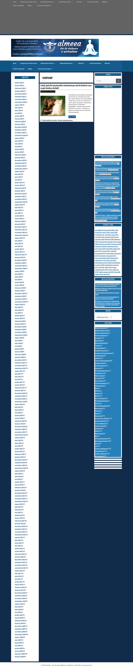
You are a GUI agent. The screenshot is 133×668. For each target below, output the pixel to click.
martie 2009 (19, 651)
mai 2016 (18, 412)
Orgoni (97, 413)
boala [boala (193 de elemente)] (98, 232)
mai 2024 (18, 146)
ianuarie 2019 (19, 324)
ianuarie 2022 (19, 224)
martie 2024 (19, 152)
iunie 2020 (18, 277)
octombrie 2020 (20, 265)
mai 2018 (18, 346)
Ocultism (97, 411)
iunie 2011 (18, 576)
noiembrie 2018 (20, 329)
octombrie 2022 (20, 199)
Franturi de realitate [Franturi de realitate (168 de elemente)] (103, 246)
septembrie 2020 (20, 268)
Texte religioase (99, 451)
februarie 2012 (19, 554)
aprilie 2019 (18, 315)
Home (14, 2)
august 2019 (19, 304)
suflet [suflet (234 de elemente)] (108, 267)
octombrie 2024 (20, 132)
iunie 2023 (18, 177)
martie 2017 (19, 385)
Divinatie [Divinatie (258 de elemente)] (109, 239)
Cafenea (97, 345)
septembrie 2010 (20, 601)
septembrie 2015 (20, 435)
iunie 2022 (18, 210)
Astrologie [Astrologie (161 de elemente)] (106, 230)
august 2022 (19, 204)
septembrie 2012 (20, 534)
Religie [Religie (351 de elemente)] (114, 258)
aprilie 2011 (18, 582)
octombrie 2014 (20, 465)
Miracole (97, 396)
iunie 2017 (18, 376)
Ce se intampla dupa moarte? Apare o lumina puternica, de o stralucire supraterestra (107, 163)
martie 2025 (19, 118)
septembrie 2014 (20, 468)
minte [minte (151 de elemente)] (98, 251)
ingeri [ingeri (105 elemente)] (101, 249)
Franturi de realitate (93, 2)
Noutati (97, 403)
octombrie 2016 (20, 399)
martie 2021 (19, 252)
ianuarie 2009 (19, 656)
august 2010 (19, 604)
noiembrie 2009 (20, 629)
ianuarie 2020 (19, 290)
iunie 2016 (18, 410)
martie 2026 (19, 85)
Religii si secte (99, 433)
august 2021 (19, 238)
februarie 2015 (19, 454)
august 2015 (19, 437)
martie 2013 (19, 518)
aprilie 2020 (18, 282)
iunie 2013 (18, 509)
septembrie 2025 (20, 102)
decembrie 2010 (20, 593)
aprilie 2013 (18, 515)
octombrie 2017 (20, 365)
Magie (96, 388)
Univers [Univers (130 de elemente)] (99, 274)
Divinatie (81, 2)
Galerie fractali (99, 386)
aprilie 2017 (18, 382)
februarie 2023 (19, 188)
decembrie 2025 (20, 94)
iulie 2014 (18, 473)
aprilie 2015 (18, 448)
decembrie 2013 (20, 493)
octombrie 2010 (20, 598)
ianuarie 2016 (19, 423)
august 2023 (19, 171)
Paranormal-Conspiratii (45, 5)
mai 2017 (18, 379)
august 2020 (19, 271)
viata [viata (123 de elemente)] (106, 274)
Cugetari (97, 358)
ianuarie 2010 (19, 623)
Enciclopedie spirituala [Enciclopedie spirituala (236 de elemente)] (107, 242)
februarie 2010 (19, 620)
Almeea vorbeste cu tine (101, 330)
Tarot (96, 446)
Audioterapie (98, 340)
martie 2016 (19, 418)
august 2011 (19, 570)
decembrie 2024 (20, 127)
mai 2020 (18, 279)
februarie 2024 (19, 155)
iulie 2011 (18, 573)
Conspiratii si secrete (101, 350)
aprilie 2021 (18, 249)
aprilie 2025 (18, 116)
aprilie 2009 (18, 648)
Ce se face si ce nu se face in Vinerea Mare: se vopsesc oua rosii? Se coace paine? (107, 177)
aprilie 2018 (18, 349)
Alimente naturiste (100, 328)
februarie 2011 (19, 587)
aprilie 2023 (18, 182)
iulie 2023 (18, 174)
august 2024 (19, 138)
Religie (31, 5)
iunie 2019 (18, 310)
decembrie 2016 (20, 393)
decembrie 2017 (20, 360)
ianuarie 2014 (19, 490)
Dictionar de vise (99, 363)
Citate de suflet (99, 348)
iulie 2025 (18, 107)
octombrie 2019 (20, 299)
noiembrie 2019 (20, 296)
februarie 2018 (19, 354)
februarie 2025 (19, 121)
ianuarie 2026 (19, 91)
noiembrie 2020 (20, 263)
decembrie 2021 (20, 227)
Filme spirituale (99, 376)
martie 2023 (19, 185)
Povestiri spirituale (100, 421)
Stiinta (97, 443)
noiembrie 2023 (20, 163)
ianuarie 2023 (19, 191)
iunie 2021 (18, 243)
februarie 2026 (19, 88)
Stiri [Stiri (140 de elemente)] (101, 267)
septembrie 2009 (20, 634)
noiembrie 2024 (20, 130)
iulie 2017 (18, 374)
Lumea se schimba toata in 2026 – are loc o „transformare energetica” (106, 197)
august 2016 (19, 404)
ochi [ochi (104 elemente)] (113, 251)
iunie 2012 (18, 543)
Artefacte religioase (100, 335)
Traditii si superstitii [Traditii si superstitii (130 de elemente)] (106, 272)
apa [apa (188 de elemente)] (98, 230)
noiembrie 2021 (20, 229)
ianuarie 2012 (19, 557)
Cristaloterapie (99, 355)
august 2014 (19, 471)
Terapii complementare (65, 120)
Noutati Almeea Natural (101, 406)
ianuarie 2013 (19, 523)
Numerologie (98, 408)
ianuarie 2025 (19, 124)
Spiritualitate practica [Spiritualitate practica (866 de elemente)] (103, 263)
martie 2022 (19, 218)
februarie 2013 (19, 521)
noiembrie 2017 (20, 362)
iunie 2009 (18, 643)
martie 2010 (19, 618)
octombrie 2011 (20, 565)
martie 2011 (19, 584)
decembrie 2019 (20, 293)
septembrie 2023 (20, 168)
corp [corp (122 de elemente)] (108, 235)
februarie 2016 (19, 421)
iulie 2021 (18, 240)
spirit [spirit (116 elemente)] (113, 260)
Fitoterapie (98, 378)
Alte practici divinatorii (101, 333)
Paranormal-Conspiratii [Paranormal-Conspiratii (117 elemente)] (107, 256)
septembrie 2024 (20, 135)
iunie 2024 (18, 143)
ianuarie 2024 (19, 157)
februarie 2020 (19, 288)
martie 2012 (19, 551)
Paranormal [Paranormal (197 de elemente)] (100, 253)
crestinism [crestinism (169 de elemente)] (100, 237)
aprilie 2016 (18, 415)
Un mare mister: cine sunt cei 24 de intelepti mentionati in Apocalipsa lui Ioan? (107, 203)
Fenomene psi (99, 373)
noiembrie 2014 (20, 462)
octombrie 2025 (20, 99)
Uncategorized (99, 456)
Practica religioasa (100, 423)
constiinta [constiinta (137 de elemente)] (99, 235)
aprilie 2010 (18, 615)
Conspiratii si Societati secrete (28, 2)
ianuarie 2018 (19, 357)
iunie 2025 (18, 110)
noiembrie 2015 (20, 429)
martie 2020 (19, 285)
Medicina (104, 2)
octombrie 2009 (20, 631)
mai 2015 (18, 446)
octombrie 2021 (20, 232)
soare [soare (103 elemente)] (105, 260)
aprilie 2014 (18, 482)
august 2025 (19, 105)
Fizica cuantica (99, 381)
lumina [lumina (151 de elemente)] (116, 249)
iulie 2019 (18, 307)
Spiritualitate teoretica (48, 2)
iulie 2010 (18, 606)
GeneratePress (87, 665)
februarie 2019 (19, 321)
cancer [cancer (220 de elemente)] (106, 232)
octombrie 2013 (20, 498)
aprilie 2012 (18, 548)
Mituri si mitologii (100, 398)
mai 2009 (18, 645)
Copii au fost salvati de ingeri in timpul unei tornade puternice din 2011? (107, 210)
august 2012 (19, 537)
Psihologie (98, 428)
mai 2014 (18, 479)
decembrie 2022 (20, 193)
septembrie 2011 (20, 568)
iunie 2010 (18, 609)
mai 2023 (18, 179)
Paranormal (98, 416)
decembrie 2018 (20, 326)
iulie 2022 (18, 207)
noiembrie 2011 (20, 562)
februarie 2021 (19, 254)
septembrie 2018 (20, 335)
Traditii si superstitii (18, 5)
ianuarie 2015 (19, 457)
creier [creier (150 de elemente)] (114, 235)
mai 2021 (18, 246)
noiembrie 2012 (20, 529)
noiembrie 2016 (20, 396)
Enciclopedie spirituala (101, 371)
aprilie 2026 (18, 82)
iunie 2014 (18, 476)
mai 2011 (18, 579)
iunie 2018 (18, 343)
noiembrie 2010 (20, 595)
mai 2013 (18, 512)
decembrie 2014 (20, 460)
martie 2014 (19, 484)
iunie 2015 (18, 443)
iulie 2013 (18, 507)
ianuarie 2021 (19, 257)
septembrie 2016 (20, 401)
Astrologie (98, 338)
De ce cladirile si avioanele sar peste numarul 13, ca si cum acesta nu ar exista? (107, 191)
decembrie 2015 (20, 426)
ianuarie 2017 (19, 390)
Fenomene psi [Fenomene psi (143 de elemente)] (104, 244)
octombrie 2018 (20, 332)
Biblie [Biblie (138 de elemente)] (114, 230)
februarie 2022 (19, 221)
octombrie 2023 (20, 166)
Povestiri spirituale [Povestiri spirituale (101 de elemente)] (102, 258)
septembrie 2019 (20, 301)
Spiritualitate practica (67, 2)
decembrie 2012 (20, 526)
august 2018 (19, 338)
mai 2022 (18, 213)
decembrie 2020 (20, 260)
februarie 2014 (19, 487)
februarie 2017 (19, 387)
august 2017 (19, 371)
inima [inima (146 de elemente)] (109, 249)
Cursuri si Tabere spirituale (102, 360)
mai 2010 (18, 612)
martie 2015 (19, 451)
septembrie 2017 (20, 368)
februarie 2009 (19, 654)
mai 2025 (18, 113)
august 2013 (19, 504)
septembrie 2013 (20, 501)
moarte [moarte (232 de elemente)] (106, 251)
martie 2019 (19, 318)
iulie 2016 (18, 407)
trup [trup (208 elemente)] (117, 272)
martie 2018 (19, 351)
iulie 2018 (18, 340)
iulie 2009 (18, 640)
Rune (96, 436)
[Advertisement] (66, 21)
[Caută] (118, 81)
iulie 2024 (18, 141)
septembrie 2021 (20, 235)
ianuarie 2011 (19, 590)
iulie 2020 (18, 274)
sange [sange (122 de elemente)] (98, 260)
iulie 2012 (18, 540)
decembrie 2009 (20, 626)
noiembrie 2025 (20, 96)
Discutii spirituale (100, 365)
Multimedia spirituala (101, 401)
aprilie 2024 (18, 149)
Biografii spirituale (100, 343)
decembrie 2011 (20, 559)
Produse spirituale (100, 426)
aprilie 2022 (18, 216)
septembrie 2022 (20, 202)
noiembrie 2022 (20, 196)
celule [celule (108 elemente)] (113, 232)
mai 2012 (18, 545)
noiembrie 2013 (20, 496)
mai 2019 (18, 313)
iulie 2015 (18, 440)
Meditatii (97, 393)
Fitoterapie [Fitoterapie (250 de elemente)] (116, 244)
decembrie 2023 (20, 160)
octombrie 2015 (20, 432)
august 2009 (19, 637)
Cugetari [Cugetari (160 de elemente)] (109, 237)
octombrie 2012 (20, 532)
